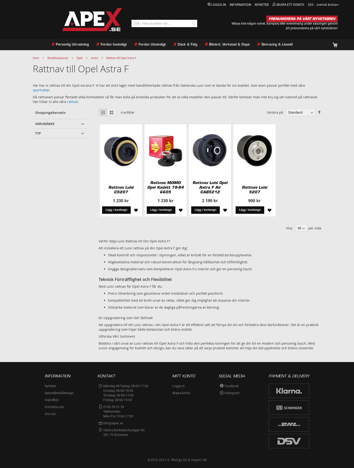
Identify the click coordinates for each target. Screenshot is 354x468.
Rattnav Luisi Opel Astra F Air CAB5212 (210, 187)
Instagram (232, 393)
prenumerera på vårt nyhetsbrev (314, 28)
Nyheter (50, 386)
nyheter (262, 5)
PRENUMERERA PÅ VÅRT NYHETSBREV (302, 19)
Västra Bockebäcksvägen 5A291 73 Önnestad (124, 432)
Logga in (218, 5)
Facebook (231, 386)
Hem (36, 58)
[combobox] (164, 23)
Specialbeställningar (59, 393)
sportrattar (41, 90)
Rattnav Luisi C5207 (121, 189)
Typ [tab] (38, 133)
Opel (80, 58)
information (240, 5)
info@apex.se (113, 423)
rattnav (72, 101)
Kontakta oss (54, 407)
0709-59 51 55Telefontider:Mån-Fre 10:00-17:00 (118, 411)
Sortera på (275, 112)
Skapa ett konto (290, 5)
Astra (94, 58)
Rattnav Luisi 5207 (254, 189)
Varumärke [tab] (45, 124)
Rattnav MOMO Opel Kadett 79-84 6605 (165, 187)
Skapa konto (181, 393)
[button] (323, 4)
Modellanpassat (57, 58)
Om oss (50, 414)
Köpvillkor (52, 400)
